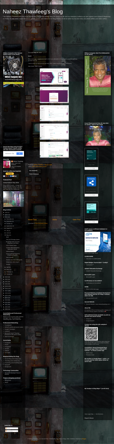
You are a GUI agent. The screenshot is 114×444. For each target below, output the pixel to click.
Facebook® (8, 342)
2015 (6, 295)
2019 (6, 286)
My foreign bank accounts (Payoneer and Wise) (12, 242)
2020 (6, 284)
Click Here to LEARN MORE (93, 258)
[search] (9, 153)
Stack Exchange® (9, 336)
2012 (6, 302)
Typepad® (7, 364)
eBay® (6, 382)
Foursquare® (8, 325)
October (8, 223)
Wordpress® (8, 366)
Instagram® (8, 346)
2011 (6, 304)
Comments (9, 431)
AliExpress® (8, 380)
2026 (6, 212)
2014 (6, 297)
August (8, 228)
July (7, 230)
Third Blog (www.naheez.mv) (12, 360)
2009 (6, 309)
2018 (6, 288)
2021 (6, 281)
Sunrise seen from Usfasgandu (14, 259)
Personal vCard (90, 355)
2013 (6, 300)
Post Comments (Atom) (41, 223)
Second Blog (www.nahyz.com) (13, 358)
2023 (6, 277)
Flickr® (6, 344)
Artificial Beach (10, 251)
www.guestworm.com (91, 298)
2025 (6, 214)
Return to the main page (92, 289)
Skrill (33, 166)
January (8, 274)
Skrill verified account (41, 166)
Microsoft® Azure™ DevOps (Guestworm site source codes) (13, 334)
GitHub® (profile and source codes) (14, 327)
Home (54, 220)
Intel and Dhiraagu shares (13, 239)
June (7, 233)
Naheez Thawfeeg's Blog (33, 11)
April (7, 267)
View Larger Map (89, 414)
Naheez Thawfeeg (18, 161)
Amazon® (88, 318)
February (8, 271)
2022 (6, 279)
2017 (6, 290)
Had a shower (9, 257)
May (7, 235)
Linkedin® (7, 331)
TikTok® (7, 348)
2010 (6, 307)
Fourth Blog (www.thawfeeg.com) (13, 362)
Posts (8, 428)
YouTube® (7, 352)
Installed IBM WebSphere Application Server (12, 248)
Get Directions (99, 414)
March (8, 269)
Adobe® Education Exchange (93, 271)
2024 (6, 217)
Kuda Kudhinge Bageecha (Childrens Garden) (13, 254)
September (9, 226)
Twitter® (7, 350)
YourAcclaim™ (90, 265)
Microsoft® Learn (90, 277)
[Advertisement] (34, 36)
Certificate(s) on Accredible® (93, 283)
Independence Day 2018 (11, 182)
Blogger (84, 438)
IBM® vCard (89, 353)
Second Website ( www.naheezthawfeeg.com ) (98, 304)
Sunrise (8, 264)
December (9, 219)
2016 (6, 293)
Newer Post (32, 220)
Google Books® (90, 320)
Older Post (77, 220)
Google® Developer (10, 329)
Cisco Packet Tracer (11, 245)
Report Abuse (89, 418)
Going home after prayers (12, 262)
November (9, 221)
